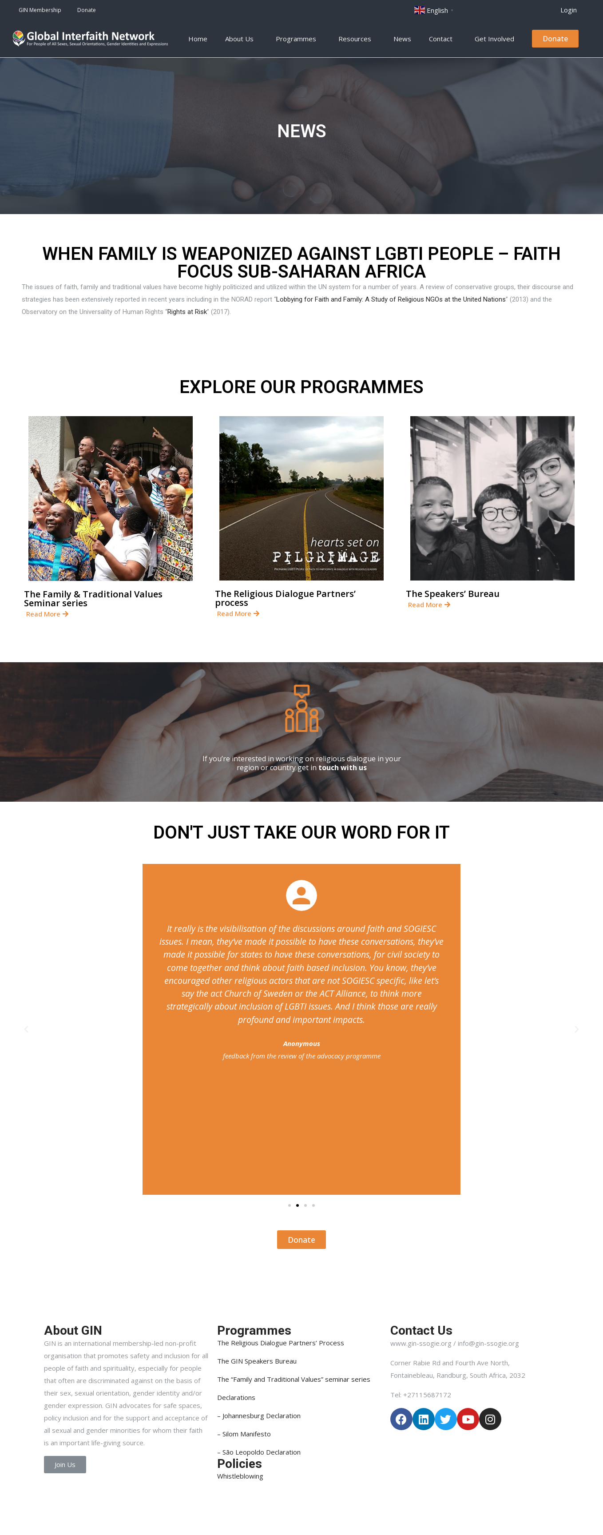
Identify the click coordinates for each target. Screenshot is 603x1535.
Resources (357, 38)
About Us (241, 38)
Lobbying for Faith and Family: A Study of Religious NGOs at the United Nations (391, 299)
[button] (568, 10)
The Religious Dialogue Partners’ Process (280, 1342)
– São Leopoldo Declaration (259, 1452)
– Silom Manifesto (244, 1433)
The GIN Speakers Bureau (257, 1360)
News (402, 38)
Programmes (298, 38)
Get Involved (497, 38)
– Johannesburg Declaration (259, 1415)
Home (197, 38)
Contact (443, 38)
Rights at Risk (187, 312)
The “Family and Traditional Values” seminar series (293, 1379)
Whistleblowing (240, 1475)
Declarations (236, 1397)
